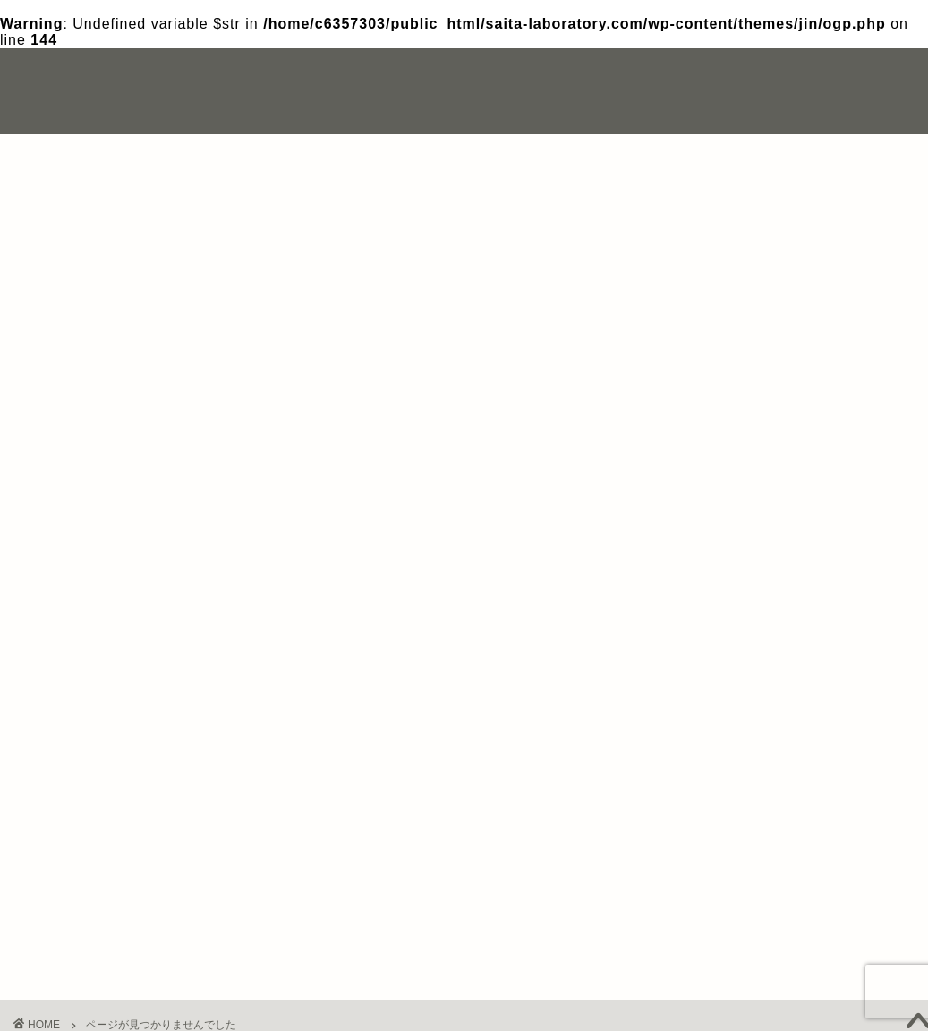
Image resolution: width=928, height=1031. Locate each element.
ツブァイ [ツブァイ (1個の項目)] (832, 380)
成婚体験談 (110, 892)
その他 (94, 844)
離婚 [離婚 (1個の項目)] (688, 498)
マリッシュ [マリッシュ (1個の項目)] (701, 427)
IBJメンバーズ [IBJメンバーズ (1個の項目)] (708, 357)
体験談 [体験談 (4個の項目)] (872, 427)
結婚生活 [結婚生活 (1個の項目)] (841, 451)
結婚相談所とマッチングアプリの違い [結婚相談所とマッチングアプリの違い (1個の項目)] (755, 475)
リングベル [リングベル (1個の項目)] (792, 427)
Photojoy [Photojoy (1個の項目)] (801, 357)
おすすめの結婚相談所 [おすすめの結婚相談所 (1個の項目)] (724, 380)
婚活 (87, 868)
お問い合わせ (771, 76)
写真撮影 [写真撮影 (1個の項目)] (697, 451)
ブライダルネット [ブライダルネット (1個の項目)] (805, 403)
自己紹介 (677, 76)
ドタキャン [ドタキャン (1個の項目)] (701, 403)
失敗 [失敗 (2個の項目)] (769, 451)
